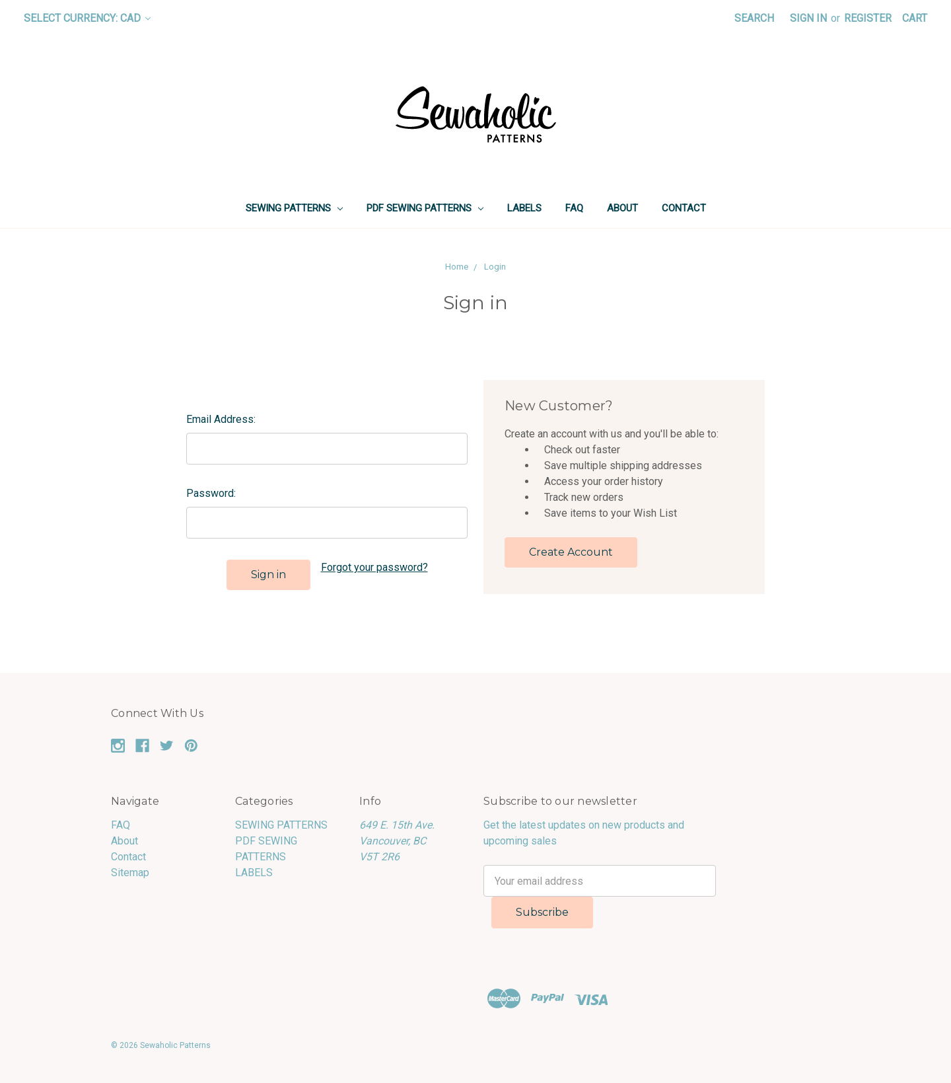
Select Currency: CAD (87, 18)
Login (495, 267)
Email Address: (221, 419)
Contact (684, 208)
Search (754, 18)
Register (868, 18)
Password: (211, 493)
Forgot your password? (374, 567)
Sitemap (130, 872)
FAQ (574, 208)
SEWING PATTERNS (294, 208)
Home (456, 267)
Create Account (571, 552)
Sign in (808, 18)
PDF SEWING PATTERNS (425, 208)
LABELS (524, 208)
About (622, 208)
